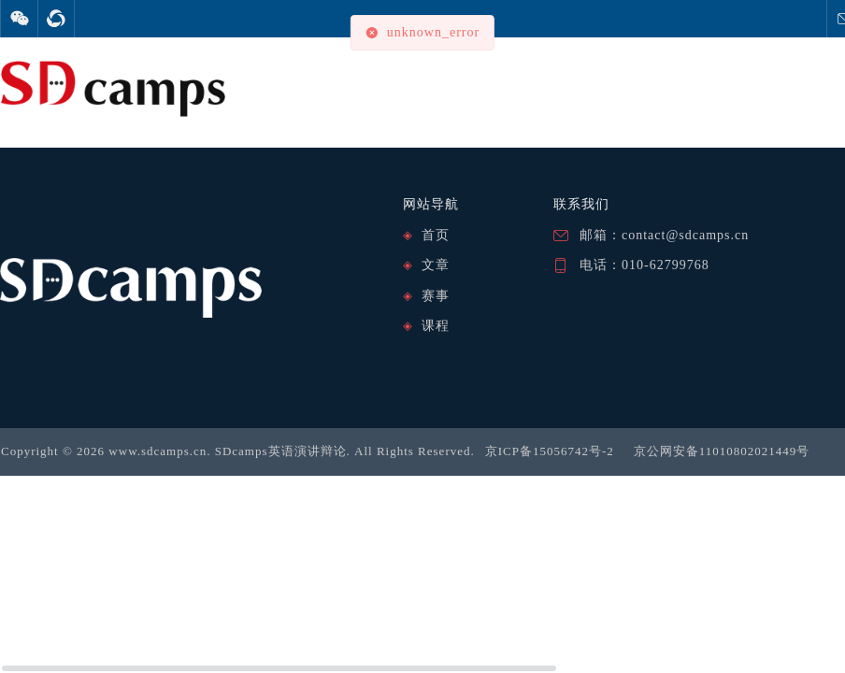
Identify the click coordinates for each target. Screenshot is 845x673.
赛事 (436, 296)
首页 (436, 235)
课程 (436, 326)
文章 (436, 265)
